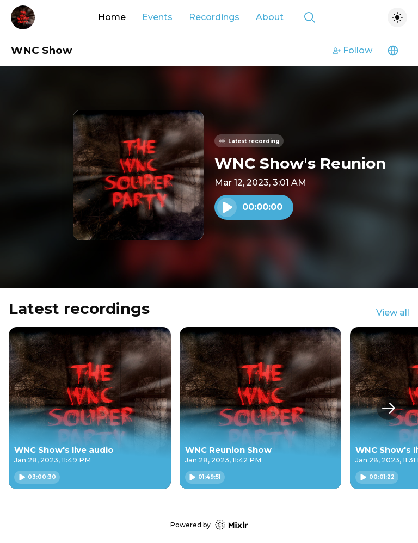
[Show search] (309, 17)
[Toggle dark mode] (397, 17)
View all (392, 312)
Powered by (209, 525)
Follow (352, 50)
